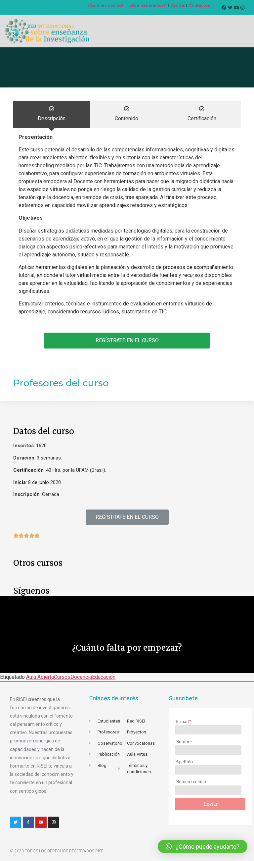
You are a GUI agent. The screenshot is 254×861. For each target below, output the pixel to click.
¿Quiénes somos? (105, 5)
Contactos (199, 5)
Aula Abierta (40, 677)
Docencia (81, 677)
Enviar (210, 804)
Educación (103, 677)
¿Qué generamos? (147, 5)
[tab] (51, 114)
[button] (127, 517)
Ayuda (177, 5)
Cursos (62, 677)
